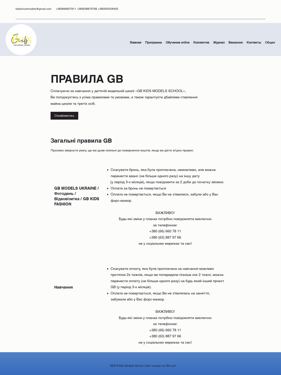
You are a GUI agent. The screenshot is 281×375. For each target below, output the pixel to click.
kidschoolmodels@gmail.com (34, 8)
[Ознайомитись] (64, 116)
